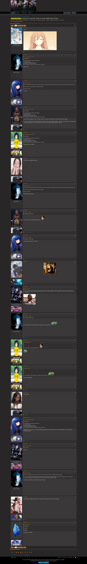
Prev (12, 25)
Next (24, 25)
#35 (75, 392)
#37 (75, 443)
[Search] (73, 13)
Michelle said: (27, 524)
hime (17, 409)
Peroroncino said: (27, 237)
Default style (13, 557)
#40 (75, 522)
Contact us (59, 557)
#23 (75, 80)
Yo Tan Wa (17, 278)
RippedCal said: (27, 185)
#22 (75, 54)
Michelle (17, 175)
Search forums (17, 14)
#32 (75, 313)
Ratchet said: (27, 288)
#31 (75, 286)
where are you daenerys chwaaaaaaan (17, 21)
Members (30, 12)
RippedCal (17, 123)
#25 (75, 132)
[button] (20, 13)
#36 (75, 417)
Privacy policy (70, 557)
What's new (24, 12)
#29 (75, 235)
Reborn (16, 303)
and (29, 51)
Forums (13, 12)
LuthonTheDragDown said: (29, 56)
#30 (75, 261)
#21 (75, 27)
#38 (75, 470)
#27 (75, 183)
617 (22, 25)
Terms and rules (64, 557)
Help (73, 557)
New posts (12, 14)
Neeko (17, 539)
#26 (75, 158)
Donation (18, 12)
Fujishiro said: (27, 368)
